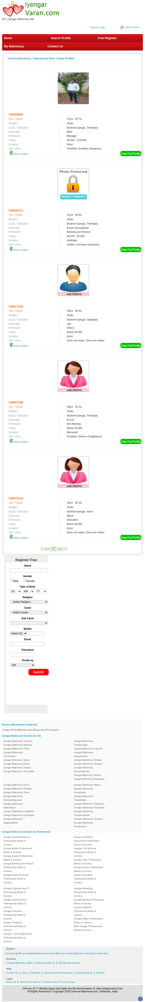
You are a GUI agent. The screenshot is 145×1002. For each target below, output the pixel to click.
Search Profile (61, 38)
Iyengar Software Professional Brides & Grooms (85, 911)
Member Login (97, 27)
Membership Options (69, 963)
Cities (15, 730)
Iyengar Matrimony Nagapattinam (13, 821)
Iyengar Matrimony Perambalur (83, 790)
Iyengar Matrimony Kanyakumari (83, 754)
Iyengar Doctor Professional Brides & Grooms (88, 869)
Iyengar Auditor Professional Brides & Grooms (18, 858)
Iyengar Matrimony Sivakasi (88, 763)
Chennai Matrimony (19, 58)
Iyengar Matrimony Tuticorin (88, 748)
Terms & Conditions (30, 982)
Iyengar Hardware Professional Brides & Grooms (15, 926)
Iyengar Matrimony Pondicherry (83, 824)
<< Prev (45, 549)
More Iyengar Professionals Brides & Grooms (88, 928)
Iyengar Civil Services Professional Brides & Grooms (85, 852)
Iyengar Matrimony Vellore (87, 775)
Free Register (107, 38)
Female (30, 581)
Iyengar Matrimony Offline (20, 963)
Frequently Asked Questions (58, 972)
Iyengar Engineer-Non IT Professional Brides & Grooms (16, 892)
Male (16, 581)
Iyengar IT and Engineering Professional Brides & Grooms (18, 938)
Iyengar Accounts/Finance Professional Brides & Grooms (17, 841)
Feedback (35, 972)
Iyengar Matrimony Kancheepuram (83, 769)
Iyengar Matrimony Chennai (18, 741)
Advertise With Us (46, 963)
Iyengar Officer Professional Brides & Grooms (88, 920)
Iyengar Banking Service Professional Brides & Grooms (16, 879)
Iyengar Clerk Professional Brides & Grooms (87, 861)
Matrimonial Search (46, 953)
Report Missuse (84, 972)
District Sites (83, 953)
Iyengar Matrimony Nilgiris (87, 785)
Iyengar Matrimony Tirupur (17, 767)
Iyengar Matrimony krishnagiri (19, 815)
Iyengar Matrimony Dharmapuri (13, 805)
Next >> (62, 549)
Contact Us (55, 46)
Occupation (53, 730)
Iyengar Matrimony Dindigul (18, 788)
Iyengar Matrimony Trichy (17, 748)
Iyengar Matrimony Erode (17, 763)
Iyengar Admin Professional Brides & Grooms (18, 850)
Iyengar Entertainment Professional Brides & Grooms (15, 903)
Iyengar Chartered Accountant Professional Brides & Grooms (86, 841)
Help (24, 972)
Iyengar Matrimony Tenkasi (88, 760)
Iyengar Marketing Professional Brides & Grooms (85, 892)
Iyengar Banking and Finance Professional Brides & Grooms (19, 867)
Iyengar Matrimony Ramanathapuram (13, 798)
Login (16, 953)
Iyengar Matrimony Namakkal (89, 779)
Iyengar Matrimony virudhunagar (83, 743)
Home (8, 38)
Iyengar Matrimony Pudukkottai (83, 798)
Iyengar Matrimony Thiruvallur (89, 807)
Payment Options (66, 953)
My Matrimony (14, 46)
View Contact (19, 154)
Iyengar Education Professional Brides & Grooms (85, 879)
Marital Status (27, 730)
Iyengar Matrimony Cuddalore (19, 811)
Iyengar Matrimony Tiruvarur (88, 819)
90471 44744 (132, 27)
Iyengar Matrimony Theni (16, 792)
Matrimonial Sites (44, 58)
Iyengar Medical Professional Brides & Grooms (89, 901)
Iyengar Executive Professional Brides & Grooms (15, 915)
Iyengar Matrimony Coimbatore (13, 754)
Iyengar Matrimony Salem (17, 760)
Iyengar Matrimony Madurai (18, 745)
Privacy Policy (50, 982)
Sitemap (100, 972)
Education (40, 730)
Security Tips (68, 982)
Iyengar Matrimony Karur (16, 785)
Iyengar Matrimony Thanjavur (89, 803)
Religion (7, 730)
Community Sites (100, 953)
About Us (11, 982)
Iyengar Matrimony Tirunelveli (19, 771)
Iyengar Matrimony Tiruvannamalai (83, 813)
